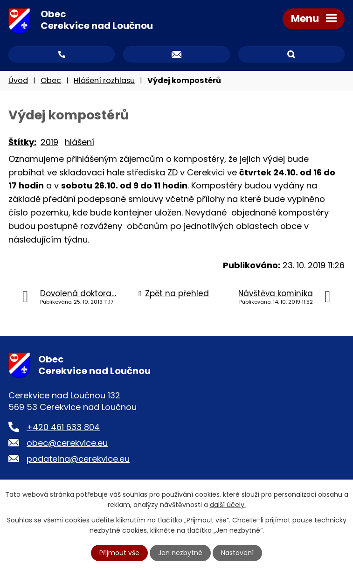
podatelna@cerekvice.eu (78, 459)
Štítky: (22, 142)
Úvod (18, 80)
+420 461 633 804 (63, 427)
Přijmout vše (119, 552)
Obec (51, 80)
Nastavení (237, 552)
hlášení (79, 142)
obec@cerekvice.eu (67, 443)
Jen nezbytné (180, 552)
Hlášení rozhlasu (104, 80)
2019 (49, 142)
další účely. (228, 504)
